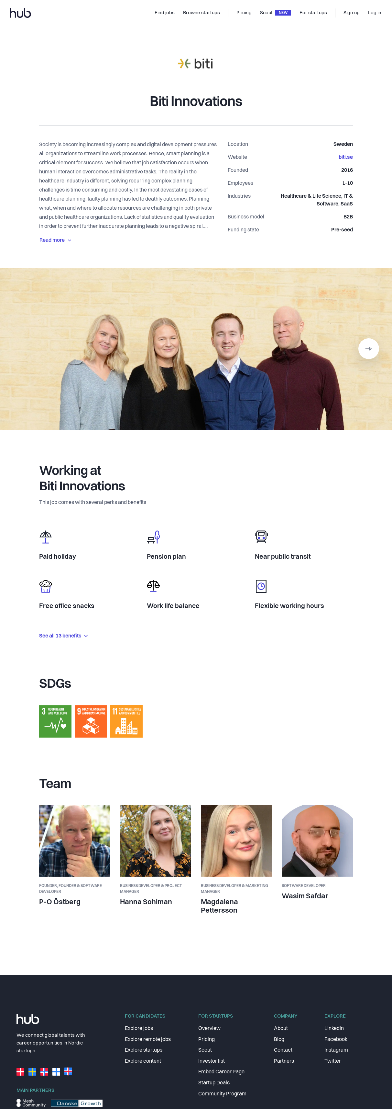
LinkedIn (334, 1028)
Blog (279, 1039)
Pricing (206, 1039)
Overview (209, 1028)
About (281, 1028)
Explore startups (143, 1050)
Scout (205, 1050)
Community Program (222, 1094)
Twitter (332, 1061)
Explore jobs (139, 1028)
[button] (368, 348)
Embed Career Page (221, 1072)
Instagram (336, 1050)
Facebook (335, 1039)
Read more (55, 240)
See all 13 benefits (63, 636)
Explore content (143, 1061)
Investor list (211, 1061)
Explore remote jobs (148, 1039)
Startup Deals (214, 1083)
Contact (283, 1050)
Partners (284, 1061)
